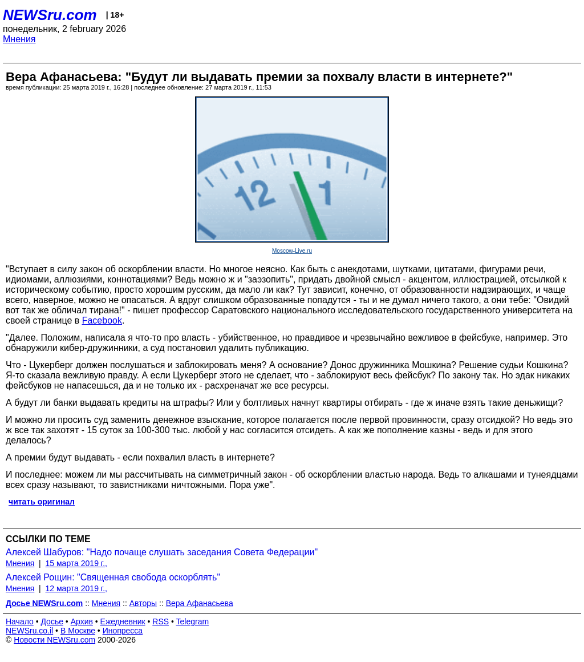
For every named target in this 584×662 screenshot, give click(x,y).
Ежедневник (122, 621)
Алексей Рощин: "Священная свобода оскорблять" (113, 577)
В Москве (77, 630)
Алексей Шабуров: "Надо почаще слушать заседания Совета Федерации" (162, 552)
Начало (20, 621)
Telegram (192, 621)
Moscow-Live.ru (292, 251)
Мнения (19, 39)
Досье (51, 621)
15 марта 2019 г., (77, 563)
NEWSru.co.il (29, 630)
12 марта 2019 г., (77, 588)
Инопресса (123, 630)
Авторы (143, 603)
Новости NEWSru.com (54, 639)
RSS (160, 621)
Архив (82, 621)
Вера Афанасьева (199, 603)
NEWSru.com (50, 14)
